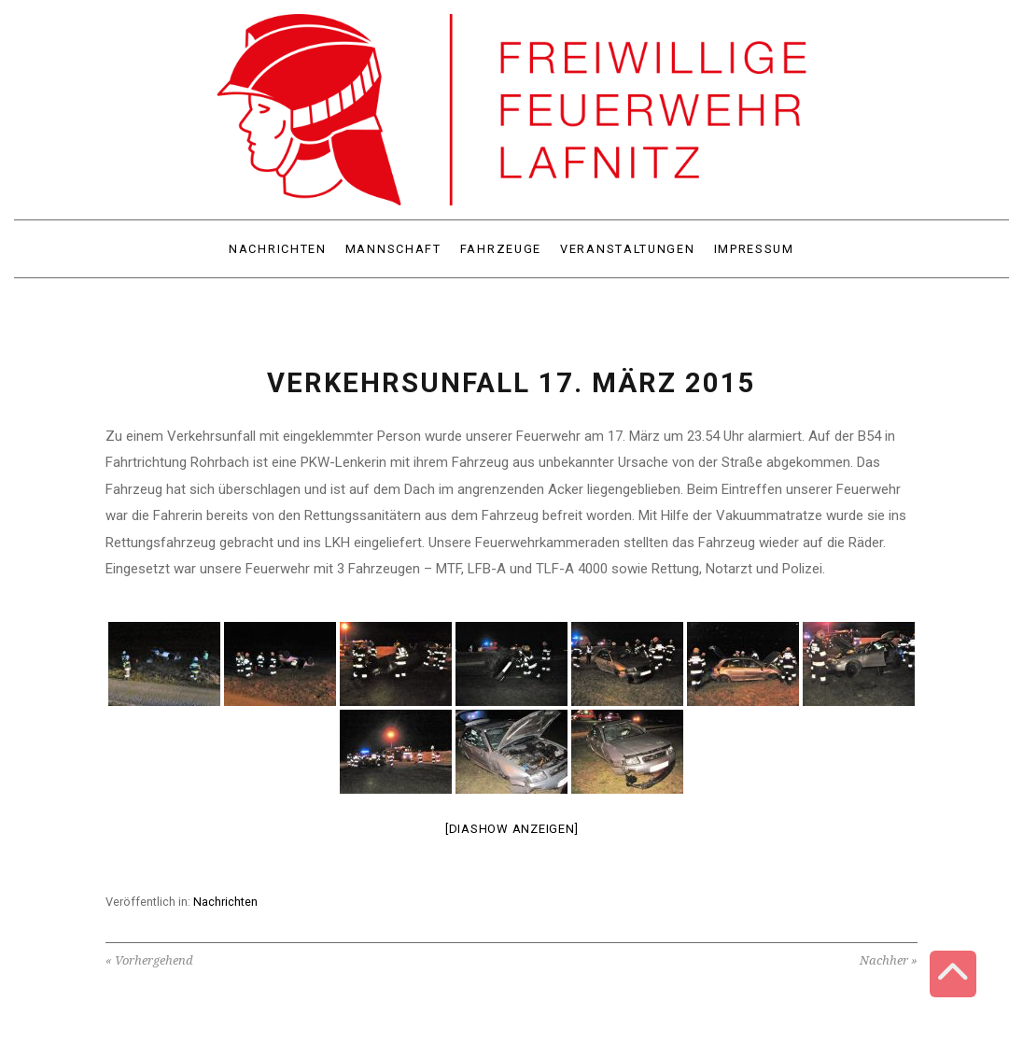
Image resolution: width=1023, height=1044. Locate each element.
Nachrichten (225, 902)
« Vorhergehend (149, 960)
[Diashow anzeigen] (512, 829)
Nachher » (889, 960)
